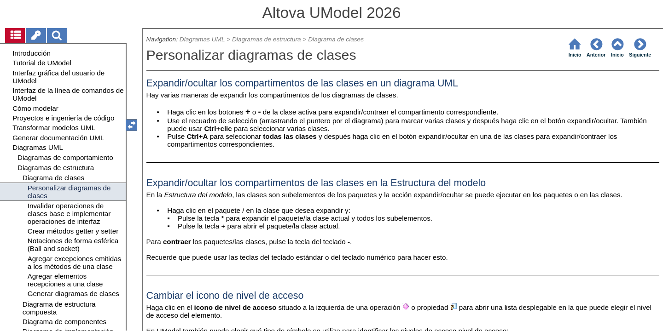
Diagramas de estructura (266, 39)
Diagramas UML (202, 39)
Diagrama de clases (336, 39)
